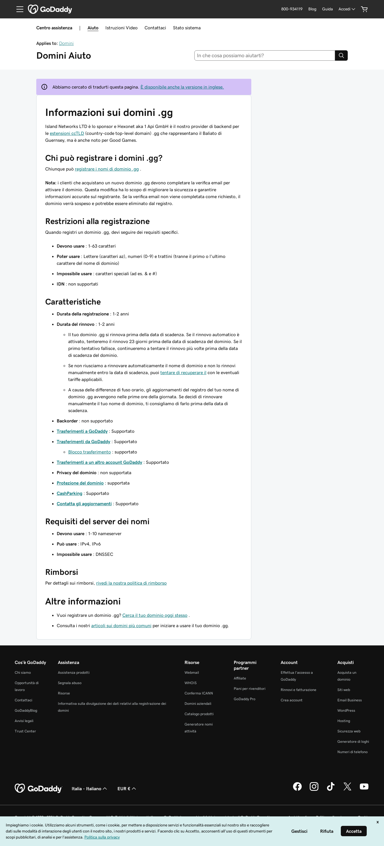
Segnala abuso (69, 683)
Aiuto (93, 27)
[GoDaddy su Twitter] (347, 790)
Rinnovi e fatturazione (298, 690)
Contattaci (155, 27)
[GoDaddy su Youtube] (364, 790)
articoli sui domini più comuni (121, 625)
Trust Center (25, 731)
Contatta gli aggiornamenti (84, 503)
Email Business (349, 700)
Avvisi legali (24, 721)
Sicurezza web (348, 731)
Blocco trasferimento (89, 451)
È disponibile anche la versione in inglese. (182, 87)
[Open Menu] (17, 9)
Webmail (192, 672)
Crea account (292, 700)
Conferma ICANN (199, 693)
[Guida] (327, 9)
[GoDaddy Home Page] (38, 788)
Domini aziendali (198, 703)
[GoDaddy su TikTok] (331, 790)
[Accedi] (347, 9)
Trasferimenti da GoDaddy (83, 441)
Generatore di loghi (353, 741)
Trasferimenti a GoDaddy (82, 431)
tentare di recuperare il (183, 372)
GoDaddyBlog (26, 710)
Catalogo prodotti (199, 714)
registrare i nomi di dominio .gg (107, 168)
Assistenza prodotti (74, 672)
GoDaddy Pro (244, 699)
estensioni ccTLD (67, 133)
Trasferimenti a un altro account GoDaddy (99, 462)
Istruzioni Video (121, 27)
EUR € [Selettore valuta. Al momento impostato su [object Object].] (127, 788)
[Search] (341, 55)
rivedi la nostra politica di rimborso (131, 583)
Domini (66, 43)
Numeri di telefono (352, 752)
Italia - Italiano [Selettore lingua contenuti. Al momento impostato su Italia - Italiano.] (90, 788)
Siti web (343, 690)
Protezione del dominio (80, 483)
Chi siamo (23, 672)
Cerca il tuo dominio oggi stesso (154, 615)
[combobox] (265, 55)
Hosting (343, 721)
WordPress (346, 710)
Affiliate (240, 678)
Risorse (64, 693)
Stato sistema (187, 27)
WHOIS (191, 683)
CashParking (69, 493)
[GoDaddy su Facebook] (297, 790)
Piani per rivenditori (249, 688)
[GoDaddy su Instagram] (314, 790)
